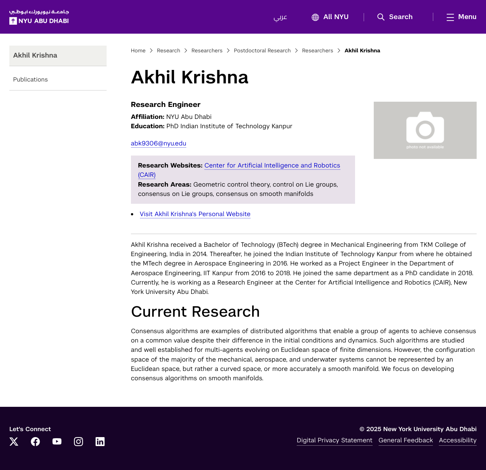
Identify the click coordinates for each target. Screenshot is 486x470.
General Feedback (406, 440)
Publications (30, 79)
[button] (397, 17)
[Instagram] (78, 442)
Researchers (207, 50)
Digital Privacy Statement (334, 440)
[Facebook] (35, 442)
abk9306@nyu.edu (158, 143)
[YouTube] (57, 442)
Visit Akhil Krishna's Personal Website (195, 214)
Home (138, 50)
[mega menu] (459, 17)
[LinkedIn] (100, 442)
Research (168, 50)
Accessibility (458, 440)
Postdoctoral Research (262, 50)
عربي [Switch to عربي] (280, 17)
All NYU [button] (328, 17)
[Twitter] (13, 442)
